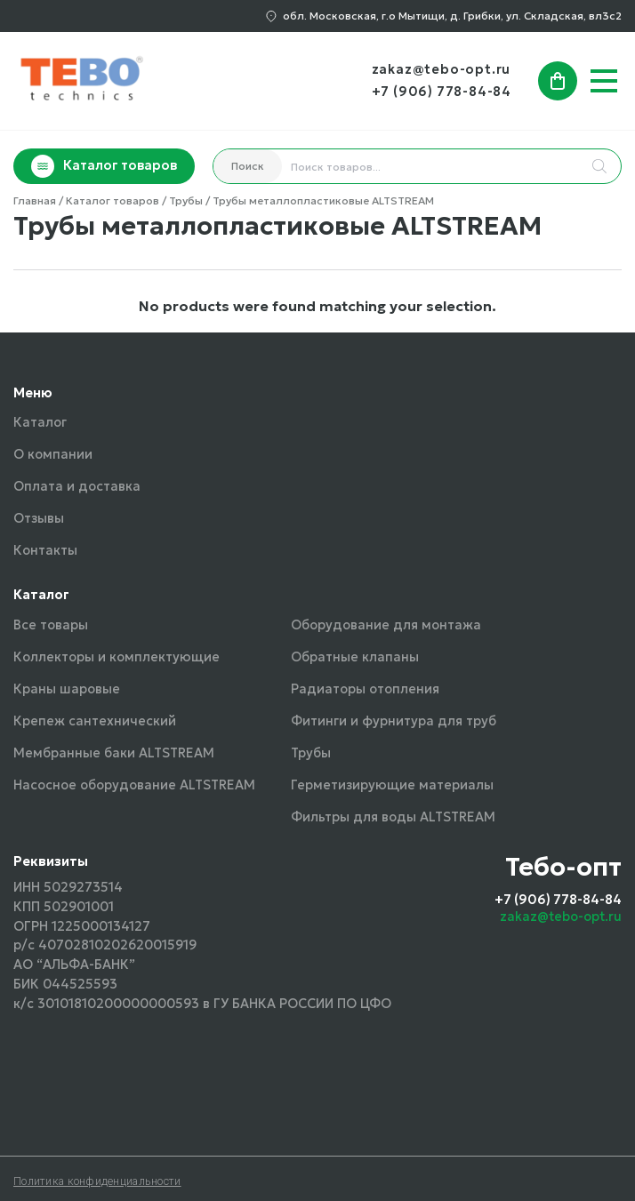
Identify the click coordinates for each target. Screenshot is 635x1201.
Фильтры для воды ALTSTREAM (393, 817)
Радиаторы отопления (365, 689)
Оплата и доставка (77, 486)
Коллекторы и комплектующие (116, 657)
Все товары (50, 625)
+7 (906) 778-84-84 (441, 92)
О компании (52, 454)
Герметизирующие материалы (392, 785)
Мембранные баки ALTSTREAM (113, 753)
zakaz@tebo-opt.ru (441, 69)
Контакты (45, 550)
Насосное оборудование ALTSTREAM (134, 785)
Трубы (311, 753)
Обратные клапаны (355, 657)
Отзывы (38, 518)
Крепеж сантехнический (94, 721)
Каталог (40, 422)
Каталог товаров (104, 166)
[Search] (599, 166)
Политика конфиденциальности (97, 1181)
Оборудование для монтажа (386, 625)
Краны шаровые (66, 689)
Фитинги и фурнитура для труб (393, 721)
